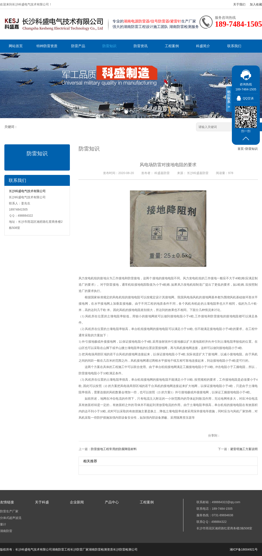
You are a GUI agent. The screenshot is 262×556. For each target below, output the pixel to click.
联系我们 (234, 46)
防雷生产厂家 (9, 511)
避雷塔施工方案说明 (244, 449)
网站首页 (16, 46)
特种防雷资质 (46, 46)
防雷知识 (109, 46)
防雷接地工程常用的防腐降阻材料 (114, 449)
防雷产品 (78, 46)
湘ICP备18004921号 (244, 549)
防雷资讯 (141, 46)
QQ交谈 (248, 98)
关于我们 (239, 4)
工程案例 (172, 46)
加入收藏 (256, 4)
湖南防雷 (6, 531)
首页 (241, 148)
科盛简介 (203, 46)
